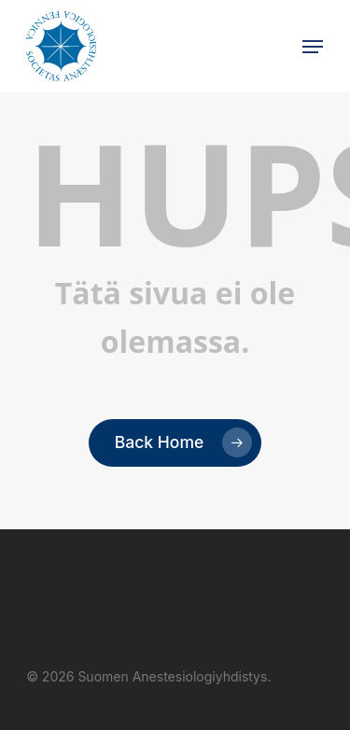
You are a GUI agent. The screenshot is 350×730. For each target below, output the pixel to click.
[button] (312, 46)
